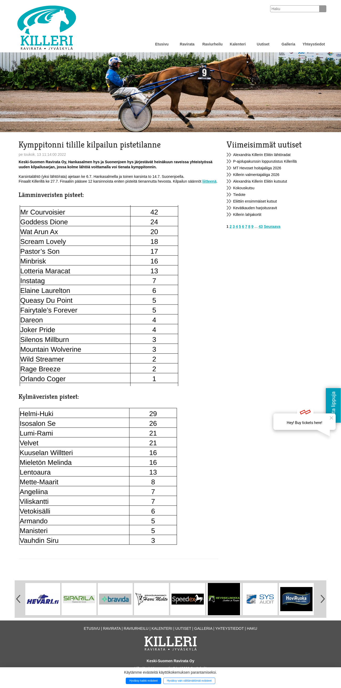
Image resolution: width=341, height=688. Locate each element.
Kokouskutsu (243, 188)
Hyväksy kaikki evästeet (143, 680)
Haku (252, 628)
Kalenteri (238, 44)
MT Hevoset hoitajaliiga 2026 (257, 168)
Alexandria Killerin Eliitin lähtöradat (262, 155)
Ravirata (187, 44)
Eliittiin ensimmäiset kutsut (255, 201)
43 (261, 226)
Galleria (288, 44)
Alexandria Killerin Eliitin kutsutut (260, 181)
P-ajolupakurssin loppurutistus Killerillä (265, 161)
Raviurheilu (212, 44)
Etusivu (162, 44)
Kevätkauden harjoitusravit (255, 208)
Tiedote (239, 194)
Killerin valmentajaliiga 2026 (256, 175)
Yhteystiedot (313, 44)
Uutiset (263, 44)
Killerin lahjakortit (247, 214)
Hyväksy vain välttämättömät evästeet (189, 680)
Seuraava (272, 226)
